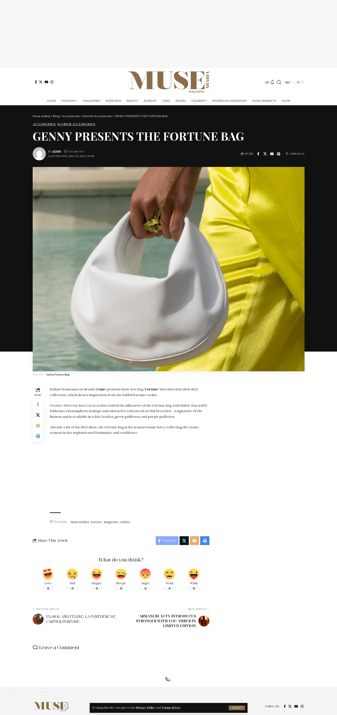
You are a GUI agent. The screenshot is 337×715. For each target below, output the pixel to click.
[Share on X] (265, 153)
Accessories (44, 124)
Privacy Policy (145, 708)
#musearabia (79, 522)
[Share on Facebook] (258, 153)
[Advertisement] (168, 34)
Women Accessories (76, 124)
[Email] (272, 153)
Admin (56, 151)
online (125, 522)
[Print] (279, 153)
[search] (279, 82)
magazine (111, 522)
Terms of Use (170, 708)
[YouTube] (46, 82)
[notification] (272, 82)
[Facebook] (36, 82)
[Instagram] (51, 82)
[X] (40, 82)
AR (266, 82)
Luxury (96, 522)
